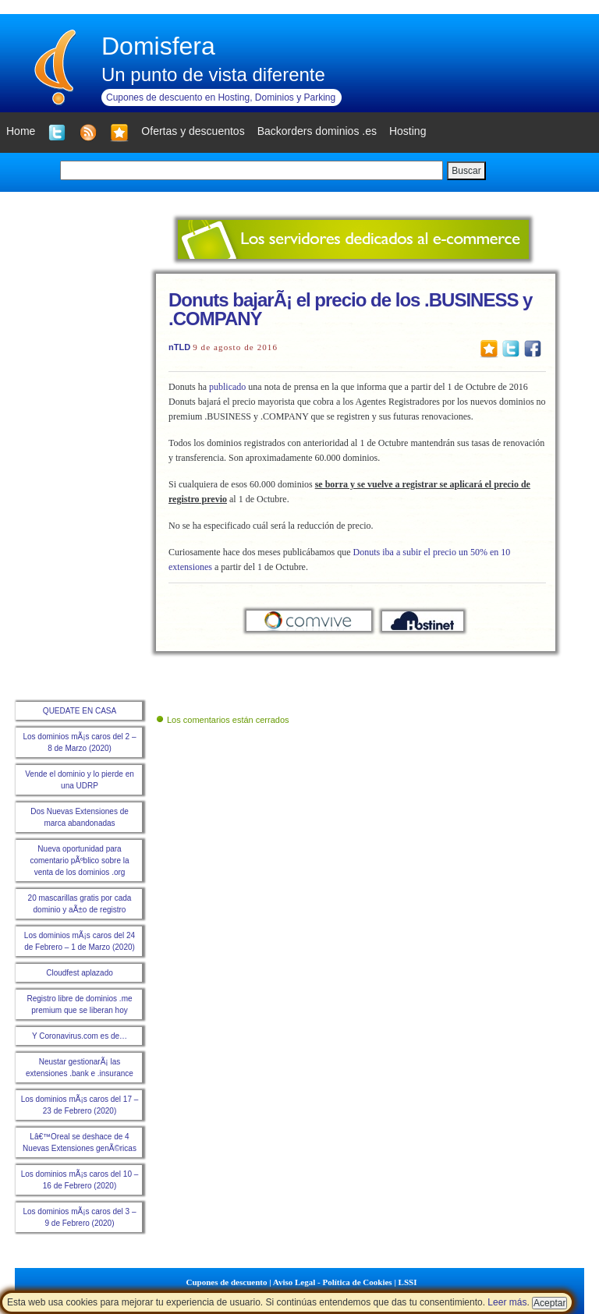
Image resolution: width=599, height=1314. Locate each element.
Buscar (466, 170)
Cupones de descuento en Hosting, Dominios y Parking (220, 97)
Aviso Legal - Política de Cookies (332, 1282)
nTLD (179, 347)
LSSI (408, 1282)
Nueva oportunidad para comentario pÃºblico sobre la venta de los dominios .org (79, 861)
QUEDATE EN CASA (79, 711)
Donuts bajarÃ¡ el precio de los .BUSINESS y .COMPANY (350, 309)
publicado (227, 386)
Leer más (506, 1302)
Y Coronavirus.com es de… (79, 1036)
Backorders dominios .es (317, 131)
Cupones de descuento (227, 1282)
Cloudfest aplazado (79, 973)
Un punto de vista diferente (213, 74)
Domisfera (158, 46)
